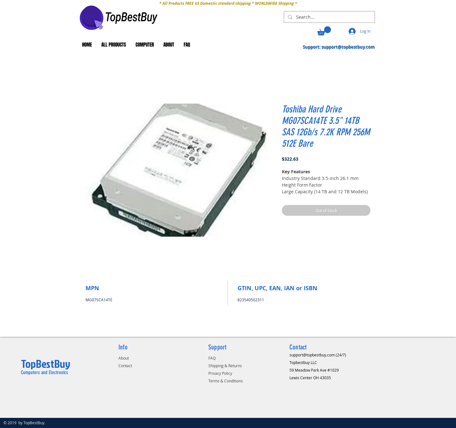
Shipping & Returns (225, 365)
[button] (324, 30)
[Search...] (328, 17)
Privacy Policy (220, 373)
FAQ (212, 358)
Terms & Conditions (225, 380)
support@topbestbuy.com (348, 47)
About (123, 358)
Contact (125, 365)
